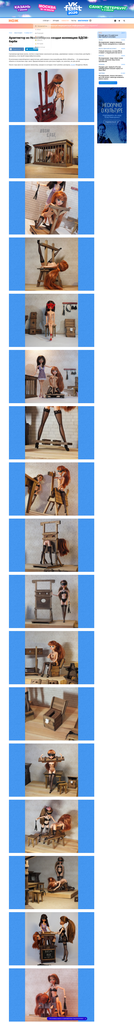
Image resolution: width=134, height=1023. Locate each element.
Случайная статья (90, 20)
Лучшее (56, 21)
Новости (65, 21)
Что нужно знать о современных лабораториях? (66, 1018)
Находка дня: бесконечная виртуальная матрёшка (108, 36)
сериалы (101, 64)
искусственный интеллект (108, 48)
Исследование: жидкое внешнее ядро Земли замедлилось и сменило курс (112, 43)
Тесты (73, 21)
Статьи (46, 21)
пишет (73, 65)
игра (100, 33)
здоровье (102, 73)
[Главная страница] (13, 20)
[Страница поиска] (124, 21)
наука (101, 40)
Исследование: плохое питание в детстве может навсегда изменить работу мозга (111, 77)
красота (101, 55)
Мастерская (83, 20)
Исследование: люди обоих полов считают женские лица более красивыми (111, 59)
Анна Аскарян (18, 33)
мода (10, 33)
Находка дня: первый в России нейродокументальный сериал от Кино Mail (111, 68)
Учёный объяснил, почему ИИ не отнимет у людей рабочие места (110, 52)
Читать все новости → (108, 82)
